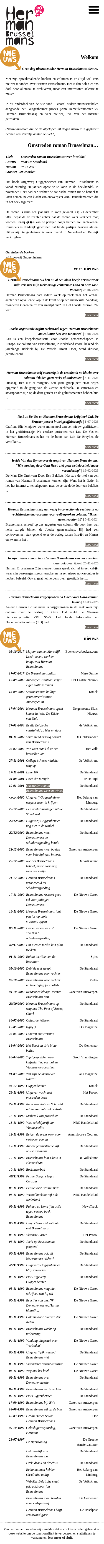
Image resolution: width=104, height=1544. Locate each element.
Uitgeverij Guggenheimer (25, 257)
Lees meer (91, 315)
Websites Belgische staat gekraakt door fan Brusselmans (42, 1486)
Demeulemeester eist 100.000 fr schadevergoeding (40, 933)
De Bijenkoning (36, 1442)
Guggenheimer (36, 1086)
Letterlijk (32, 772)
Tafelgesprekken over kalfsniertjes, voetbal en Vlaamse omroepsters (42, 1062)
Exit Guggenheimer (39, 1396)
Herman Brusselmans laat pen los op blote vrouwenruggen (43, 916)
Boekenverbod (35, 1170)
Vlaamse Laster (36, 1235)
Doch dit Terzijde (37, 779)
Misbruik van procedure (42, 1116)
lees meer (55, 1538)
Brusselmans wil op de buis (44, 1409)
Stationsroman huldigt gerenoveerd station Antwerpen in (41, 697)
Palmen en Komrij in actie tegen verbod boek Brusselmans (43, 1211)
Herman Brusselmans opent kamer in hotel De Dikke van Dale (44, 714)
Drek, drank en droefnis (42, 1463)
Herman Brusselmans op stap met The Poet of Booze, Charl (44, 1009)
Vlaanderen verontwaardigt (44, 1364)
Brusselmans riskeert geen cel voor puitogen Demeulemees (43, 900)
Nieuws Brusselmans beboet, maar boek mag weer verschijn (41, 866)
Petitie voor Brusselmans (43, 1188)
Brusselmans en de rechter (43, 1389)
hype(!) (31, 1027)
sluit (69, 1538)
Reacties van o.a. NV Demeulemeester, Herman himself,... (43, 1305)
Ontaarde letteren (38, 1020)
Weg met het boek (37, 1371)
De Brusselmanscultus (41, 673)
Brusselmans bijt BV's (40, 1403)
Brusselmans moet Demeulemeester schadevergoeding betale (42, 838)
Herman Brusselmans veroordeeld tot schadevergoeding (40, 883)
